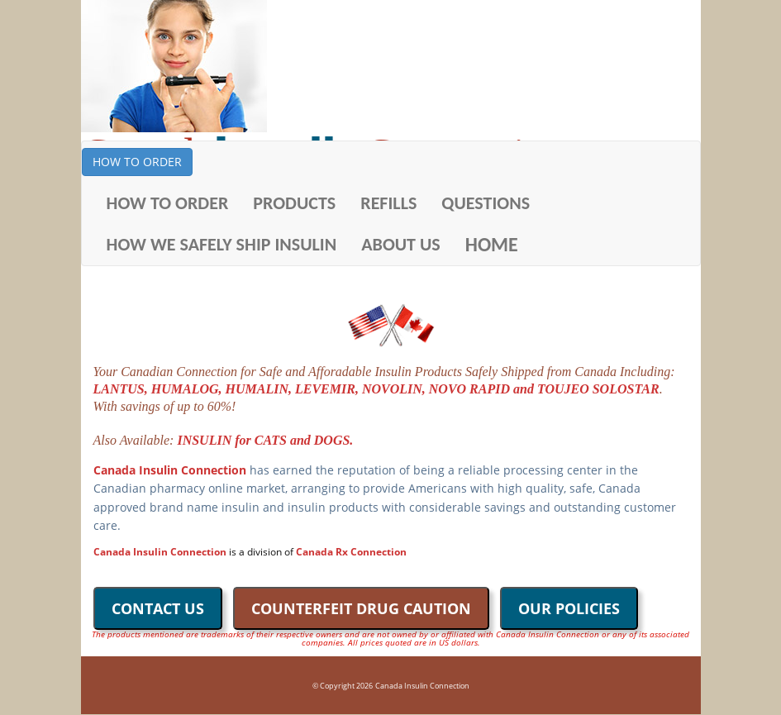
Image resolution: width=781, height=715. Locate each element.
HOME (491, 244)
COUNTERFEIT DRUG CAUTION (361, 608)
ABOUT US (401, 244)
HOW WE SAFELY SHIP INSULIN (222, 244)
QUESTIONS (485, 203)
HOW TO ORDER (137, 161)
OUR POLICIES (569, 608)
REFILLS (388, 203)
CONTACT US (158, 608)
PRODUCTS (294, 203)
